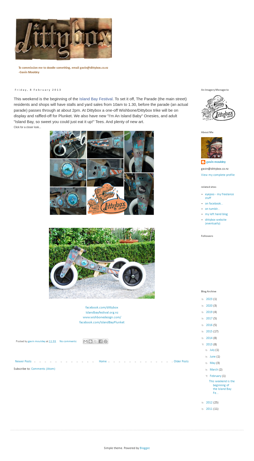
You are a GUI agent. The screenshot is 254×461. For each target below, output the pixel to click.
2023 (209, 299)
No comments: (69, 341)
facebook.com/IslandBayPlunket (101, 322)
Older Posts (181, 361)
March (214, 369)
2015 (209, 331)
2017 (209, 318)
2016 (209, 325)
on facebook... (214, 203)
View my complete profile (218, 175)
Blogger (144, 448)
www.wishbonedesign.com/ (102, 317)
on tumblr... (212, 209)
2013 (209, 344)
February (216, 376)
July (212, 350)
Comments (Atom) (43, 369)
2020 (209, 305)
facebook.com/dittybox (101, 307)
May (213, 363)
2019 (209, 312)
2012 (209, 402)
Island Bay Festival (96, 99)
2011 (209, 409)
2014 (209, 338)
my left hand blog (216, 214)
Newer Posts (23, 361)
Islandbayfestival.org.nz (102, 312)
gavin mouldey (216, 162)
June (213, 356)
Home (103, 361)
